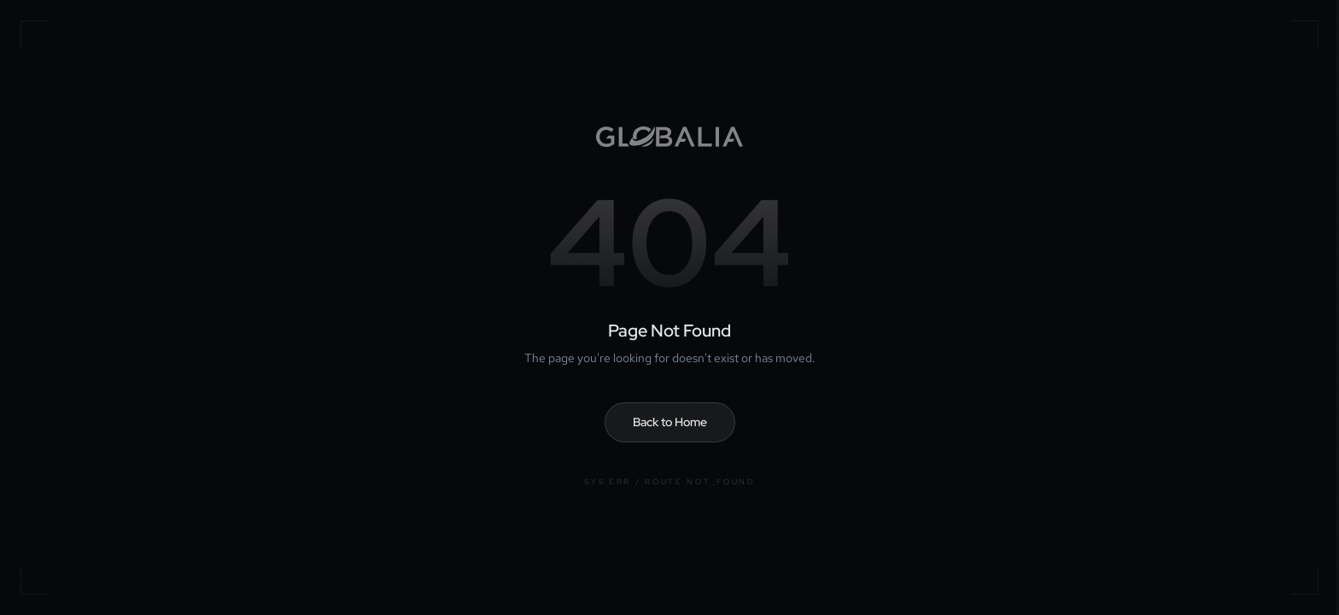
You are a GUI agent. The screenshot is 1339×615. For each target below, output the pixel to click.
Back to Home (670, 422)
